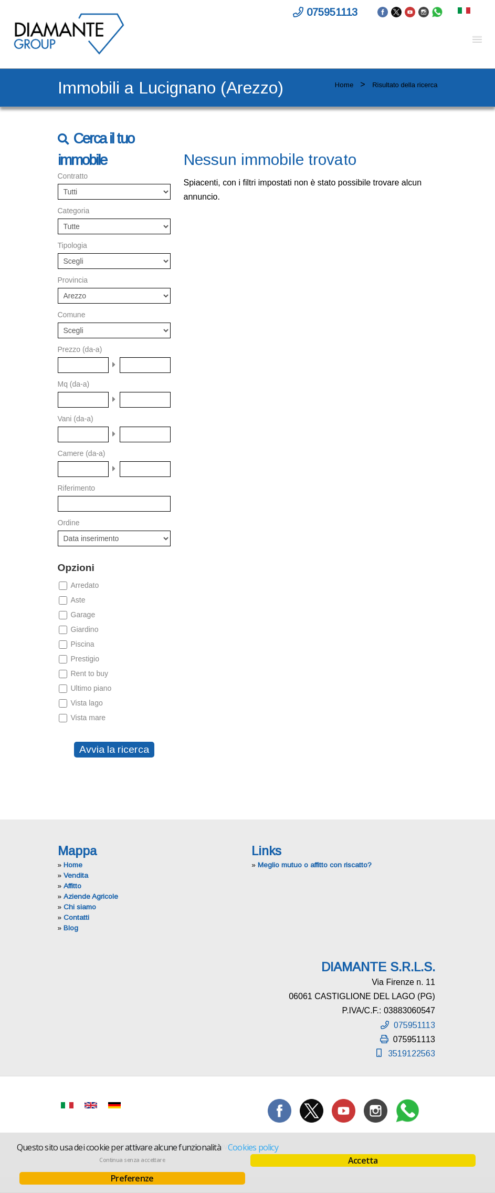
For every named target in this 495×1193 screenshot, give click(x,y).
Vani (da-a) (75, 418)
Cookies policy (253, 1147)
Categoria (74, 210)
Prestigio (85, 659)
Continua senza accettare (132, 1160)
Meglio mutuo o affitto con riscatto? (315, 865)
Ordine (69, 522)
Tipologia (72, 245)
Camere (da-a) (82, 453)
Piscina (82, 644)
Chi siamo (80, 907)
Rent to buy (90, 673)
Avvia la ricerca (114, 749)
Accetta (362, 1160)
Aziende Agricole (91, 896)
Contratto (73, 176)
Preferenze (132, 1178)
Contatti (76, 917)
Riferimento (77, 488)
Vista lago (87, 703)
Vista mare (88, 717)
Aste (78, 600)
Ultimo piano (91, 688)
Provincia (73, 280)
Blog (71, 928)
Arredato (85, 585)
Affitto (72, 886)
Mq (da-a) (74, 384)
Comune (72, 314)
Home (344, 85)
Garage (83, 614)
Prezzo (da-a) (80, 349)
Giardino (85, 629)
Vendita (76, 875)
